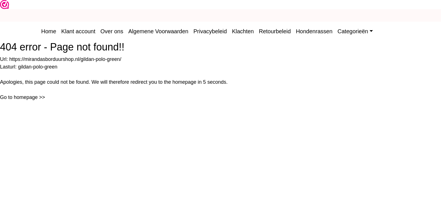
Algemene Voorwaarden (158, 31)
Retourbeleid (275, 31)
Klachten (243, 31)
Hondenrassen (314, 31)
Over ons (111, 31)
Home (48, 31)
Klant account (78, 31)
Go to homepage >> (22, 97)
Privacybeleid (210, 31)
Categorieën (353, 31)
